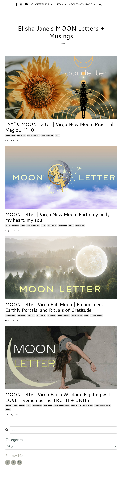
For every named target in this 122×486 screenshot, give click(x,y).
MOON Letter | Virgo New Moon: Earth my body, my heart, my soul (58, 217)
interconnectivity (33, 225)
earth (23, 225)
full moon (21, 315)
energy (22, 405)
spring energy (76, 315)
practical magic (33, 135)
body (8, 225)
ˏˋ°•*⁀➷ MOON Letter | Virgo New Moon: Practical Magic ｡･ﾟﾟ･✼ (59, 127)
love (43, 225)
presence (51, 315)
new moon (21, 135)
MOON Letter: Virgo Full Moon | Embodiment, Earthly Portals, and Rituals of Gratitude (55, 307)
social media (76, 405)
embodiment (11, 315)
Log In (101, 4)
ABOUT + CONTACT (82, 4)
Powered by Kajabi (108, 479)
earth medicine (11, 405)
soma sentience (47, 135)
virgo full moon (96, 315)
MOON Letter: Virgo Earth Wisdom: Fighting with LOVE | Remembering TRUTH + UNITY (58, 397)
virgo (57, 135)
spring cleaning (63, 315)
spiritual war (88, 405)
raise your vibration (61, 405)
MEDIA (60, 4)
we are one (79, 225)
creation (15, 225)
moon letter (10, 135)
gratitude (30, 315)
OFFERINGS (43, 4)
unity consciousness (102, 405)
